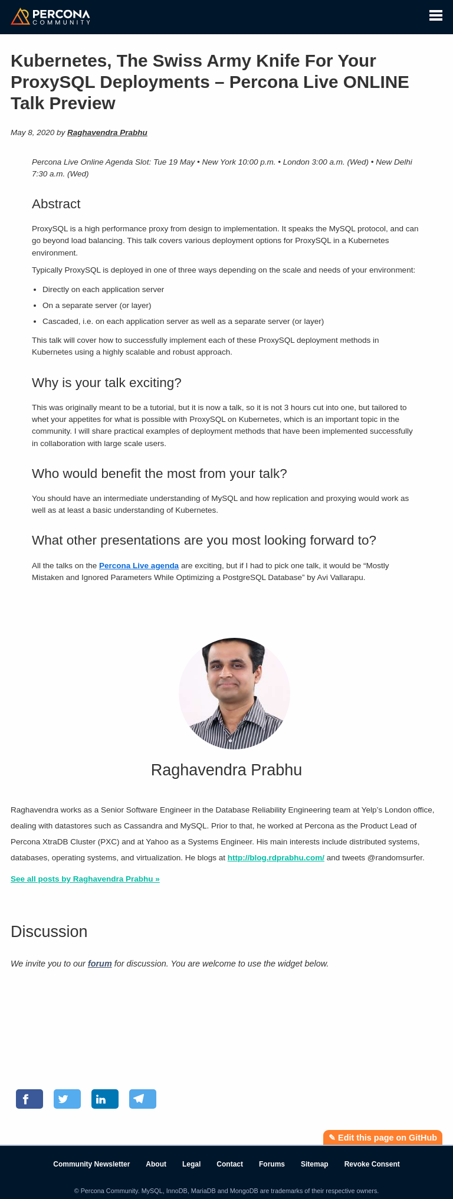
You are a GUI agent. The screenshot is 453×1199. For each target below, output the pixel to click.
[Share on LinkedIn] (105, 1098)
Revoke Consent (372, 1164)
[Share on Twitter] (67, 1098)
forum (100, 963)
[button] (435, 13)
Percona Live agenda (139, 565)
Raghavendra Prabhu (107, 132)
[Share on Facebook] (29, 1098)
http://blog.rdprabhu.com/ (276, 857)
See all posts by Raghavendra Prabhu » (85, 878)
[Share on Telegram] (142, 1098)
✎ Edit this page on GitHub (383, 1137)
